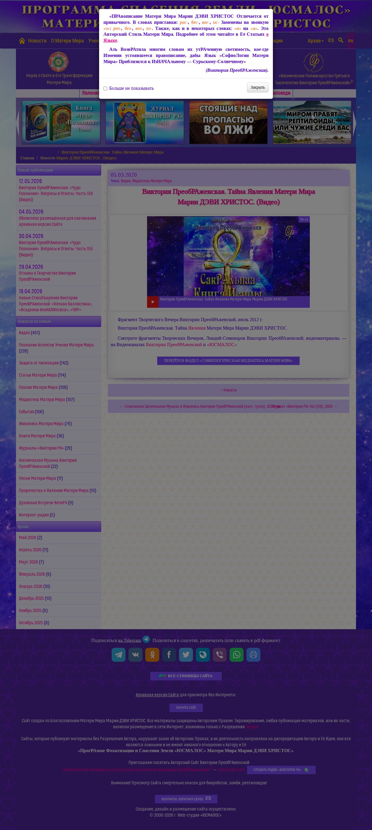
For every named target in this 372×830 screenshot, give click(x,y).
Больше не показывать (128, 88)
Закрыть (258, 87)
